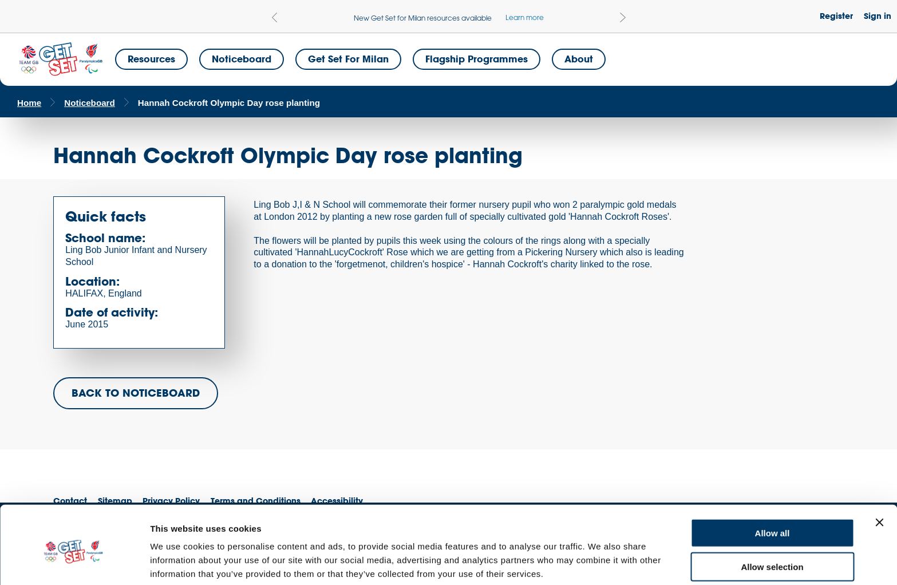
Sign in (877, 15)
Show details (600, 562)
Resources (151, 59)
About (578, 59)
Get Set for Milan (348, 59)
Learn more (524, 17)
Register (836, 15)
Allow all (772, 484)
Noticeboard (241, 59)
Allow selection (772, 518)
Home (29, 103)
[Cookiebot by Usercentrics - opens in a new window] (74, 562)
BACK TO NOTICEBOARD (136, 393)
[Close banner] (879, 474)
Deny (772, 551)
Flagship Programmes (476, 59)
